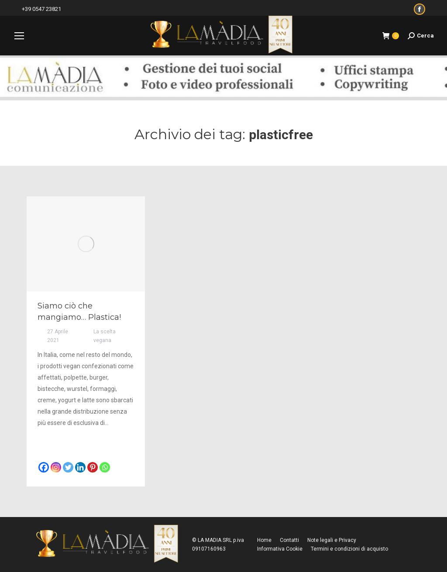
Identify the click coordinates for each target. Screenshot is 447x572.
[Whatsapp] (105, 467)
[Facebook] (43, 467)
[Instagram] (56, 467)
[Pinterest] (92, 467)
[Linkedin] (80, 467)
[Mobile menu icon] (19, 36)
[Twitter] (68, 467)
